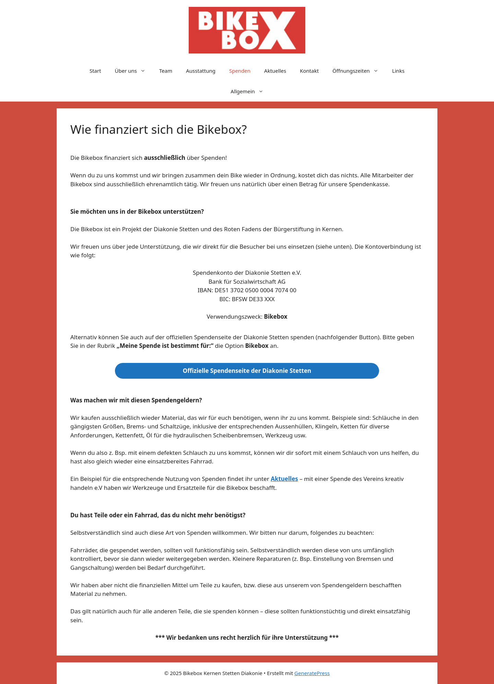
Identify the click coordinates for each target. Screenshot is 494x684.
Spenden (239, 70)
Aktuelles (275, 70)
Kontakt (309, 70)
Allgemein (250, 91)
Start (95, 70)
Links (398, 70)
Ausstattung (200, 70)
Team (165, 70)
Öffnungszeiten (358, 70)
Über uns (133, 70)
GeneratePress (312, 673)
